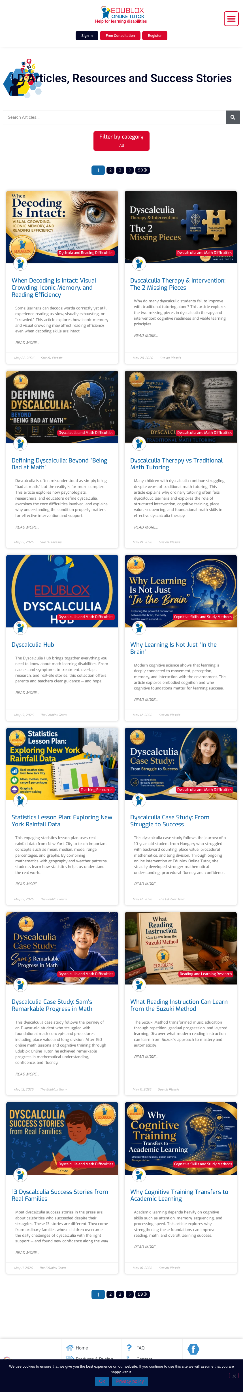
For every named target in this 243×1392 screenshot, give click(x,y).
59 (142, 170)
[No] (234, 1375)
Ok (102, 1381)
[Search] (233, 117)
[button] (231, 18)
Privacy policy (130, 1381)
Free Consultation (120, 35)
